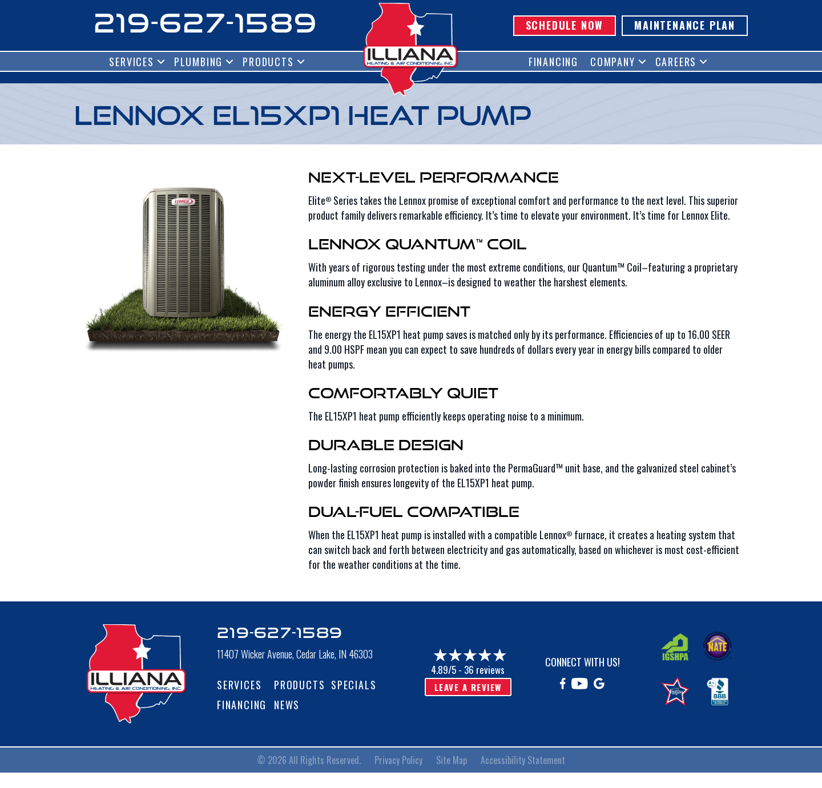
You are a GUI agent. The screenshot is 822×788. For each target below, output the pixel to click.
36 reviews (484, 669)
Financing (553, 61)
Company (612, 61)
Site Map (451, 760)
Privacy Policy (398, 760)
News (287, 704)
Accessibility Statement (523, 760)
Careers (676, 61)
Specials (353, 684)
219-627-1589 (205, 22)
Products (268, 61)
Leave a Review (468, 687)
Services (131, 61)
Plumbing (198, 61)
